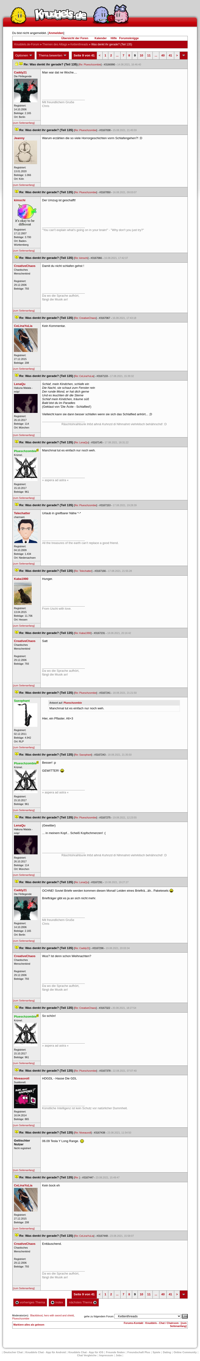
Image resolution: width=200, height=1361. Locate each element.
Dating (167, 1352)
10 (141, 55)
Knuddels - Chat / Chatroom (162, 1323)
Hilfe (114, 38)
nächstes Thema (83, 1302)
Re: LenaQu (81, 442)
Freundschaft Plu (138, 1352)
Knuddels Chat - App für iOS (85, 1352)
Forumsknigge (129, 38)
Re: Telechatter (83, 570)
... (117, 55)
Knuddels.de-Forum (26, 44)
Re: (77, 1177)
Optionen (24, 55)
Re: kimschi (81, 258)
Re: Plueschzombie (90, 64)
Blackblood (36, 1315)
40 (163, 55)
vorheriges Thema (30, 1302)
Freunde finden (115, 1352)
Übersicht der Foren (74, 38)
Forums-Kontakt (133, 1323)
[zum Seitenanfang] (24, 122)
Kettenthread (79, 44)
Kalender (101, 38)
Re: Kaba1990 (83, 633)
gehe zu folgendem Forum (98, 1316)
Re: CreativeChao (85, 318)
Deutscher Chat (13, 1352)
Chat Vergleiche (87, 1355)
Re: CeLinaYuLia (84, 376)
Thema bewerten (53, 55)
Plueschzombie (73, 702)
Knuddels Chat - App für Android (45, 1352)
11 (149, 55)
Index (57, 1302)
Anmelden (55, 33)
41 (170, 55)
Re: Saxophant (83, 754)
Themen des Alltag (54, 44)
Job (119, 1355)
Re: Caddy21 (82, 948)
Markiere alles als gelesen (28, 1324)
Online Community (185, 1352)
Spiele (156, 1352)
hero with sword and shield (59, 1315)
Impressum (106, 1355)
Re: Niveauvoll (83, 1132)
